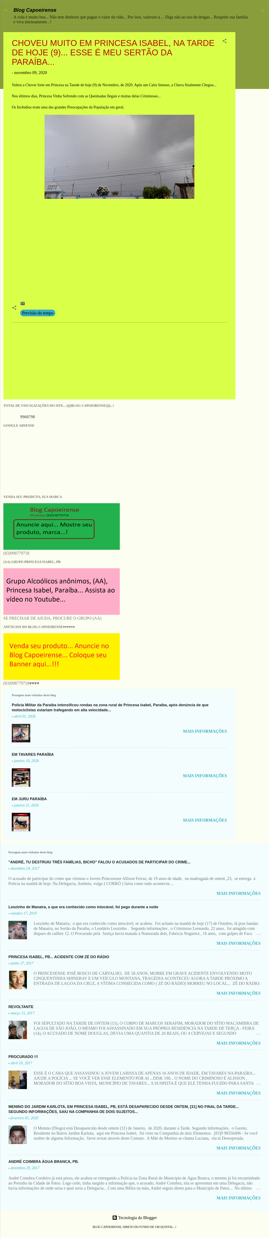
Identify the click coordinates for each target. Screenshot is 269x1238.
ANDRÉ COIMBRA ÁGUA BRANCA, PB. (43, 1162)
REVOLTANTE (20, 1007)
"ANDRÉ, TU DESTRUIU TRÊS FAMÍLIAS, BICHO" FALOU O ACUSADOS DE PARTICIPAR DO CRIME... (99, 862)
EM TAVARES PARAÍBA (33, 754)
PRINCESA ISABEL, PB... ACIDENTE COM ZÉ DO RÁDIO (58, 957)
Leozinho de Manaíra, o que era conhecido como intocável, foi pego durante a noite (83, 907)
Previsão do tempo (37, 313)
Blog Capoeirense (34, 10)
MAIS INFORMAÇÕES (205, 731)
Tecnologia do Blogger (134, 1217)
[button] (224, 41)
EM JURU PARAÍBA (29, 799)
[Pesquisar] (263, 11)
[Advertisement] (254, 95)
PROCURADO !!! (23, 1057)
